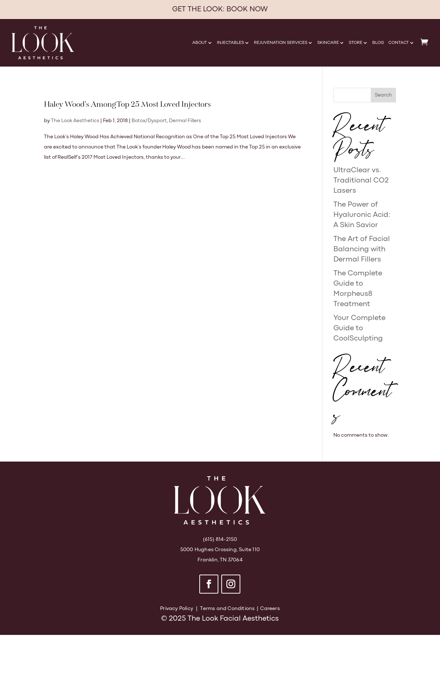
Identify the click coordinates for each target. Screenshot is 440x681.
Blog (378, 43)
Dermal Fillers (185, 120)
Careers (270, 608)
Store (355, 43)
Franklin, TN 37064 (220, 560)
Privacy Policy (176, 608)
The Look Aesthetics (75, 120)
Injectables (230, 43)
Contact (398, 43)
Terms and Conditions (227, 608)
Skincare (328, 43)
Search (383, 95)
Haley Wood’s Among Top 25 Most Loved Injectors (127, 104)
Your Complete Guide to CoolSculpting (359, 328)
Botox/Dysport (149, 120)
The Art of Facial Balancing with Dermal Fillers (361, 249)
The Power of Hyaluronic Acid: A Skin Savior (361, 215)
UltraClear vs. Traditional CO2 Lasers (361, 180)
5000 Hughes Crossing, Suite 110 (220, 550)
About (199, 43)
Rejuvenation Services (280, 43)
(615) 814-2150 (220, 539)
